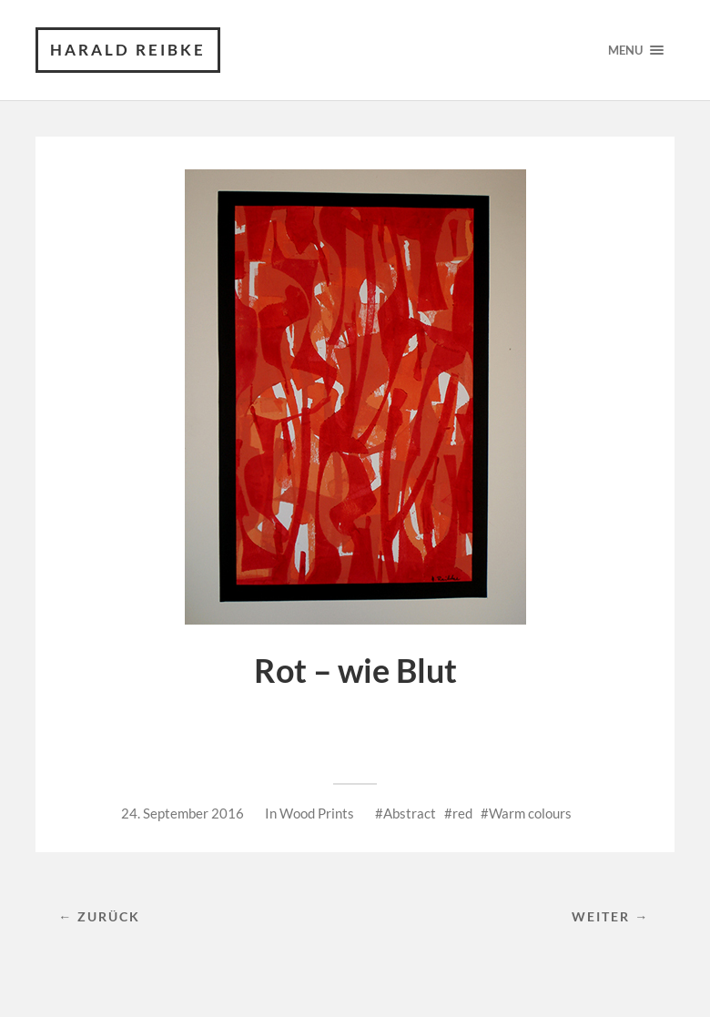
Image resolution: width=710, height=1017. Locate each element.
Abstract (409, 813)
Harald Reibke (128, 49)
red (462, 813)
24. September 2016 (182, 813)
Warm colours (530, 813)
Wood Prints (316, 813)
